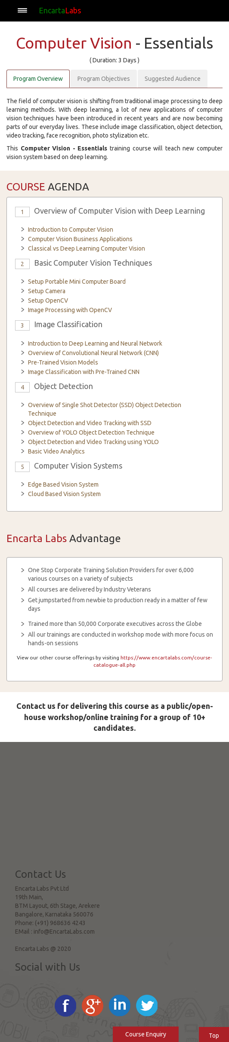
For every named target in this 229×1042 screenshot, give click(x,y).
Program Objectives (103, 78)
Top (214, 1035)
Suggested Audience (173, 78)
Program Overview (38, 78)
